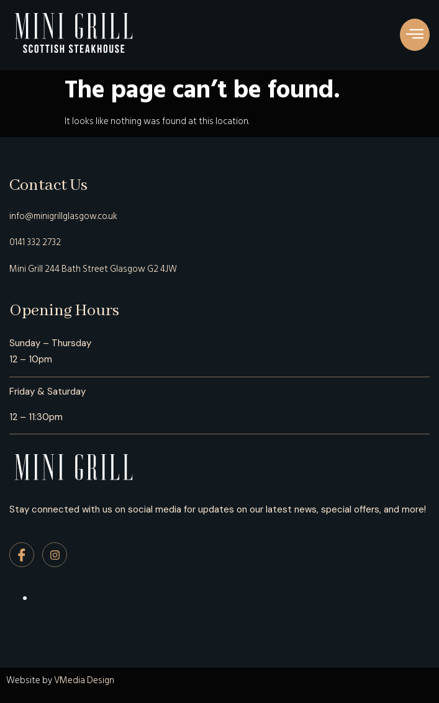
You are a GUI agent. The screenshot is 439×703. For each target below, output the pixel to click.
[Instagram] (54, 554)
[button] (415, 35)
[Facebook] (21, 554)
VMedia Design (84, 680)
